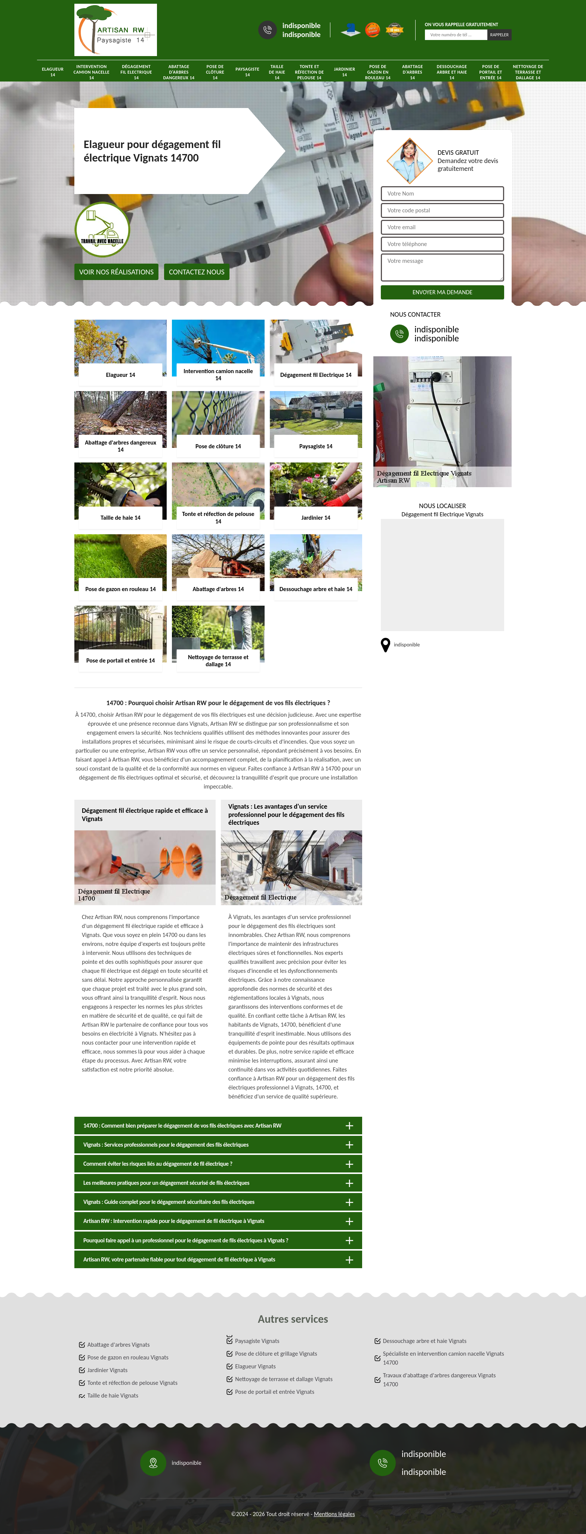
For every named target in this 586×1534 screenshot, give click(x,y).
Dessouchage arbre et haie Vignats (425, 1340)
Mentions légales (334, 1514)
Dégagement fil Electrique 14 (136, 72)
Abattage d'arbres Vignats (118, 1344)
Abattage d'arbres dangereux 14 (179, 72)
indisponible (302, 25)
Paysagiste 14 (247, 72)
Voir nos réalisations (116, 271)
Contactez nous (197, 271)
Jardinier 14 (344, 72)
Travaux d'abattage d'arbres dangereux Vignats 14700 (439, 1380)
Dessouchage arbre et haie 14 (452, 72)
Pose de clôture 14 (215, 72)
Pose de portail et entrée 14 (490, 72)
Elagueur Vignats (255, 1366)
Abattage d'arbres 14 (412, 72)
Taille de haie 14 (277, 72)
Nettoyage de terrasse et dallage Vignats (284, 1379)
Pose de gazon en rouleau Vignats (128, 1357)
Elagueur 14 (53, 72)
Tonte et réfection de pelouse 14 (309, 72)
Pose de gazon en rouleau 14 (378, 72)
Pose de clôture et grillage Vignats (276, 1353)
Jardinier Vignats (107, 1370)
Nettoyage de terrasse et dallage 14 (528, 72)
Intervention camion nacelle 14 (92, 72)
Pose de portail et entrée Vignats (274, 1391)
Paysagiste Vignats (257, 1340)
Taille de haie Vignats (112, 1395)
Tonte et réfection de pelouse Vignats (132, 1382)
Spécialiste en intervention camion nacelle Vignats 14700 (443, 1358)
